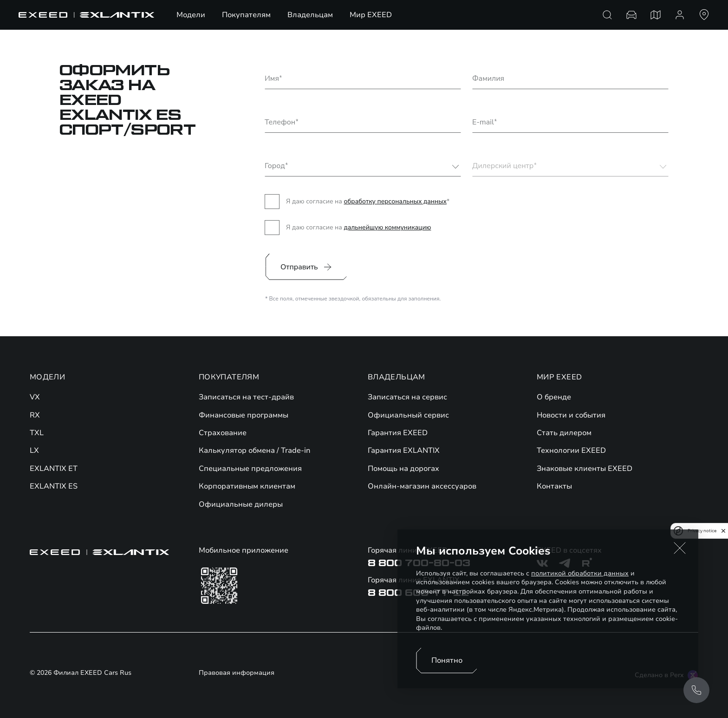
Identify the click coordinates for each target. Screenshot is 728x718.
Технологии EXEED (571, 450)
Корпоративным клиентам (247, 486)
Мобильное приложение (243, 550)
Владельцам (310, 15)
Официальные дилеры (241, 504)
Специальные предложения (250, 468)
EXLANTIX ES (54, 486)
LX (34, 450)
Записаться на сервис (407, 397)
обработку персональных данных (395, 201)
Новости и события (571, 415)
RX (35, 415)
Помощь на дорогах (403, 468)
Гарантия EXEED (398, 433)
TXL (37, 433)
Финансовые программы (243, 415)
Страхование (223, 433)
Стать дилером (564, 433)
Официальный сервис (408, 415)
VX (35, 397)
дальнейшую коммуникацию (387, 227)
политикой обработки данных (580, 573)
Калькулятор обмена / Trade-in (255, 450)
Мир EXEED (371, 15)
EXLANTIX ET (54, 468)
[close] (723, 531)
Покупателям (246, 15)
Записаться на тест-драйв (246, 397)
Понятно (447, 660)
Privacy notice (702, 530)
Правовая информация (236, 673)
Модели (190, 15)
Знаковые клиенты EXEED (584, 468)
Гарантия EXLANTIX (404, 450)
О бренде (554, 397)
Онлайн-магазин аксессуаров (422, 486)
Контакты (554, 486)
